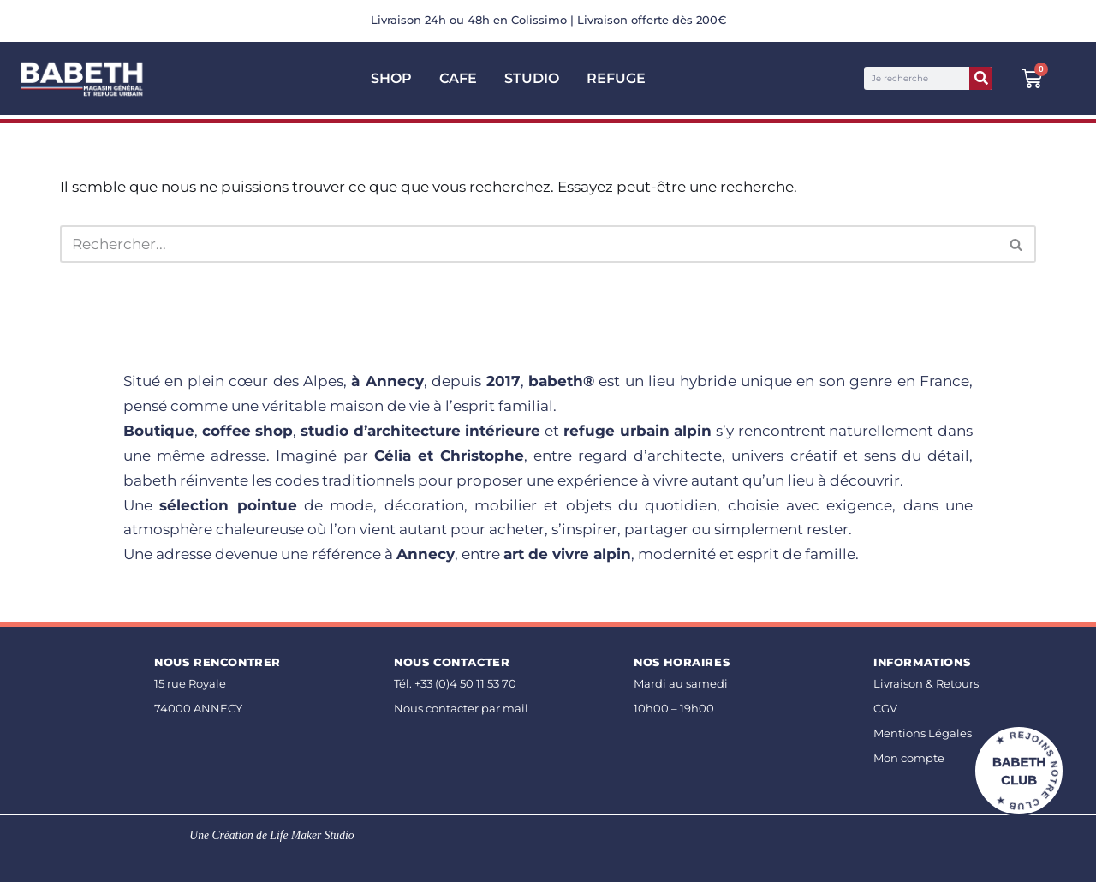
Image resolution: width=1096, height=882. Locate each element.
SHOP (391, 78)
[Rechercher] (980, 78)
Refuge (616, 78)
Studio (531, 78)
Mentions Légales (922, 733)
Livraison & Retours (926, 683)
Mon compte (908, 758)
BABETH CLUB (1019, 770)
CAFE (458, 78)
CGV (885, 708)
